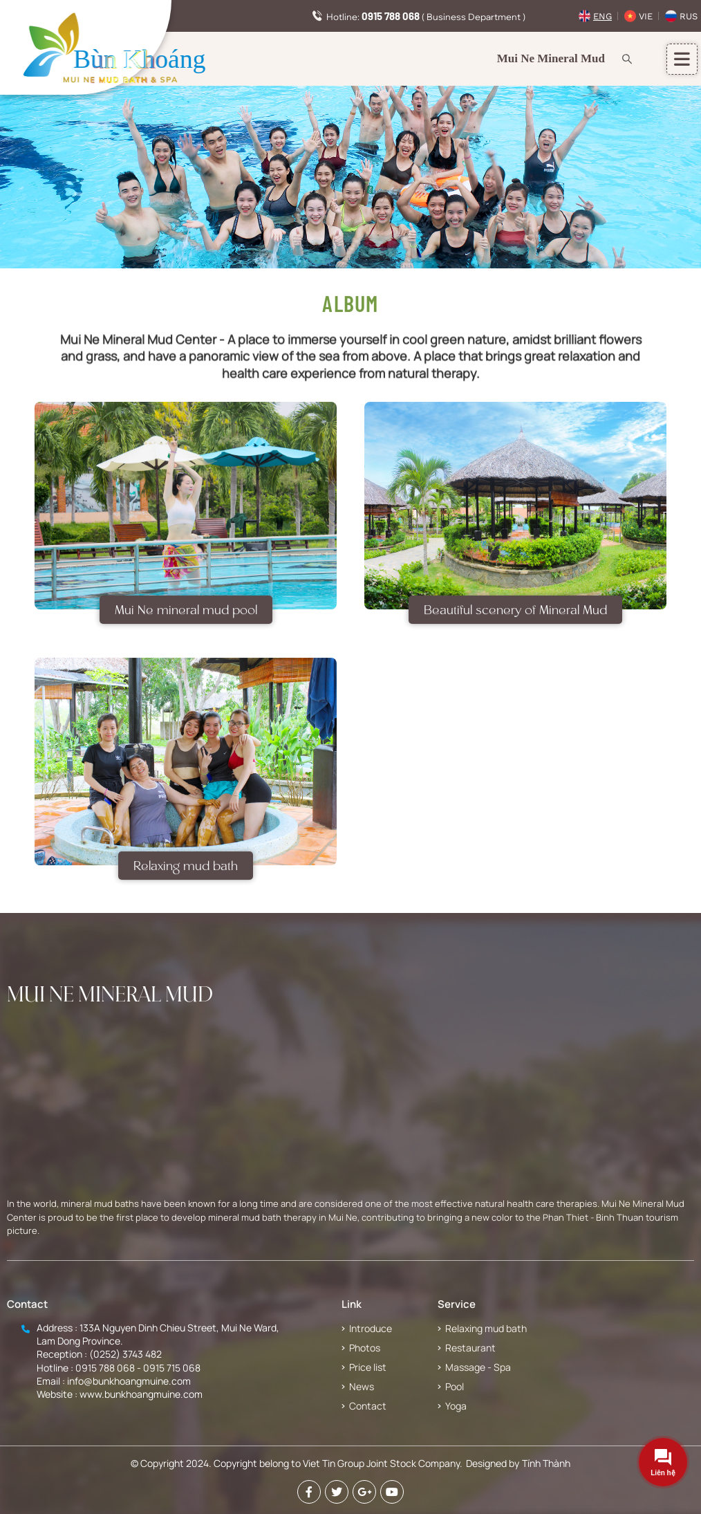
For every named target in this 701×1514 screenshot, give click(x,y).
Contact (367, 1405)
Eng (602, 16)
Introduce (370, 1328)
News (361, 1386)
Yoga (456, 1405)
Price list (367, 1367)
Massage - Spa (478, 1367)
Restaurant (470, 1347)
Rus (689, 16)
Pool (454, 1386)
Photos (364, 1347)
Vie (646, 16)
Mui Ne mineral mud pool (186, 619)
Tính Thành (546, 1463)
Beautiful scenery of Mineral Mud (515, 619)
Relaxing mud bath (185, 875)
